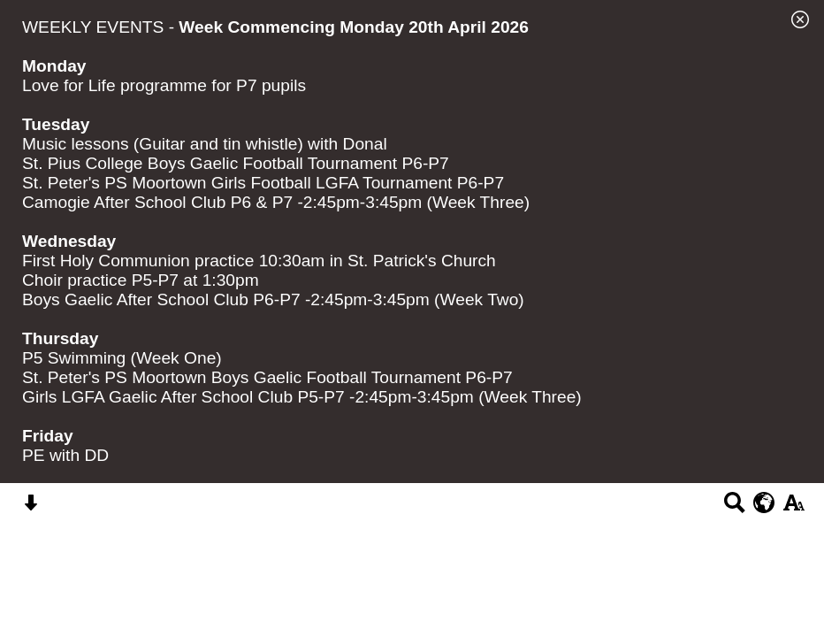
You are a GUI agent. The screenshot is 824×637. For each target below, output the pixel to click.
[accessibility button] (793, 508)
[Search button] (734, 508)
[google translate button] (764, 502)
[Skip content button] (30, 508)
